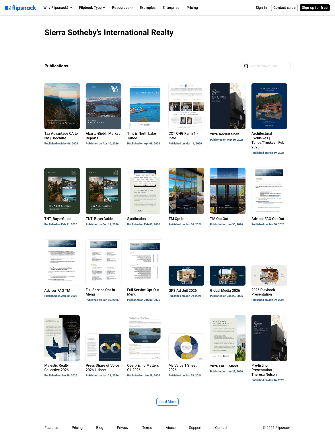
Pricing (192, 8)
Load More (167, 402)
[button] (58, 8)
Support (195, 428)
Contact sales (284, 8)
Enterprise (171, 8)
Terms (147, 428)
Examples (148, 8)
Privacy (123, 428)
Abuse (170, 428)
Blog (99, 428)
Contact (221, 428)
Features (51, 428)
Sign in (261, 8)
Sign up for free (315, 8)
